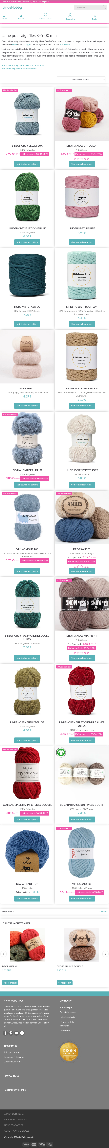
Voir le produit (10, 983)
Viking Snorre (81, 883)
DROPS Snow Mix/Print (81, 635)
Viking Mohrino (27, 549)
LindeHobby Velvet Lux (27, 145)
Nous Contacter (13, 1125)
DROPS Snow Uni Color (81, 145)
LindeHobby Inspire (82, 228)
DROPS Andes (81, 549)
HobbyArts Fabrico (27, 306)
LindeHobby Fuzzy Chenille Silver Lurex (81, 724)
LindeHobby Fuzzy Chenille (27, 228)
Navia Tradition (27, 883)
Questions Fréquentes (14, 1057)
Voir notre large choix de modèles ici (18, 68)
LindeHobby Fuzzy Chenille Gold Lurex (27, 637)
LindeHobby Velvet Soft (82, 470)
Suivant (103, 911)
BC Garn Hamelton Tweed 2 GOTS (81, 804)
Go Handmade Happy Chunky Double (27, 804)
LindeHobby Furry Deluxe (27, 722)
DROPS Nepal (9, 966)
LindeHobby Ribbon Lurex (82, 388)
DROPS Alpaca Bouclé (70, 966)
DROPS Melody (27, 388)
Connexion (70, 16)
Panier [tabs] (94, 16)
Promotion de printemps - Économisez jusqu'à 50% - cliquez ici (26, 2)
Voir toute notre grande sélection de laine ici (22, 65)
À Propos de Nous (12, 1052)
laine (14, 44)
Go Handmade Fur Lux (27, 470)
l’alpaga (26, 44)
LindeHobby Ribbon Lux (81, 306)
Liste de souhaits (45, 16)
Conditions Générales (16, 1131)
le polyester (65, 44)
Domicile (21, 16)
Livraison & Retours (13, 1061)
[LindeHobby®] (12, 7)
